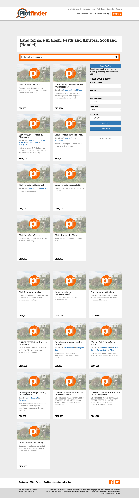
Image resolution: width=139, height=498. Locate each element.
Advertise (66, 482)
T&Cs (32, 482)
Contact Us (23, 482)
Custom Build (102, 350)
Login (103, 9)
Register (119, 9)
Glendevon (59, 140)
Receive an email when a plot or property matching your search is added (104, 71)
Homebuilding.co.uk (74, 9)
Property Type (96, 82)
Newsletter (87, 9)
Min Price (94, 107)
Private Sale (33, 142)
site (118, 490)
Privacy (39, 482)
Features (93, 90)
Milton (79, 90)
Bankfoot (44, 188)
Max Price (94, 114)
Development (68, 348)
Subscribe (110, 9)
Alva (112, 350)
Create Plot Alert (105, 66)
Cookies (47, 482)
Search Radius (96, 98)
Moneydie (23, 145)
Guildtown (23, 400)
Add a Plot (96, 9)
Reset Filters (105, 129)
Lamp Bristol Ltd (29, 491)
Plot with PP (68, 90)
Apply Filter (105, 123)
